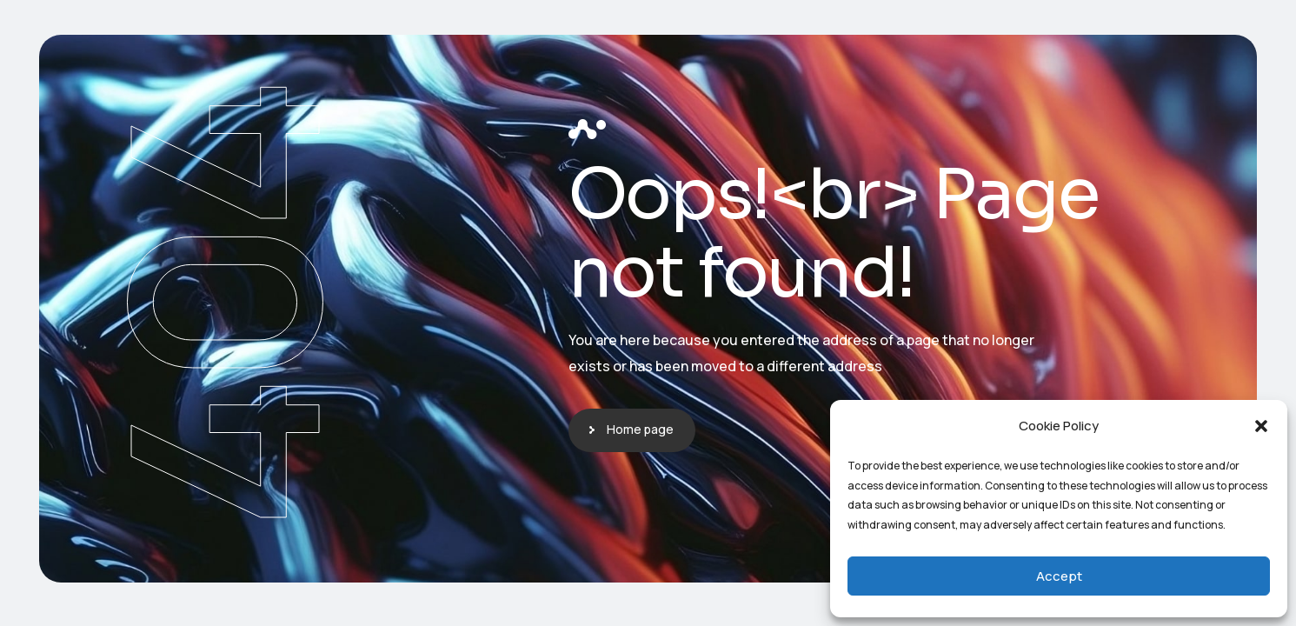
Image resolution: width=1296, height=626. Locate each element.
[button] (1261, 426)
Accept (1059, 576)
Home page (640, 429)
